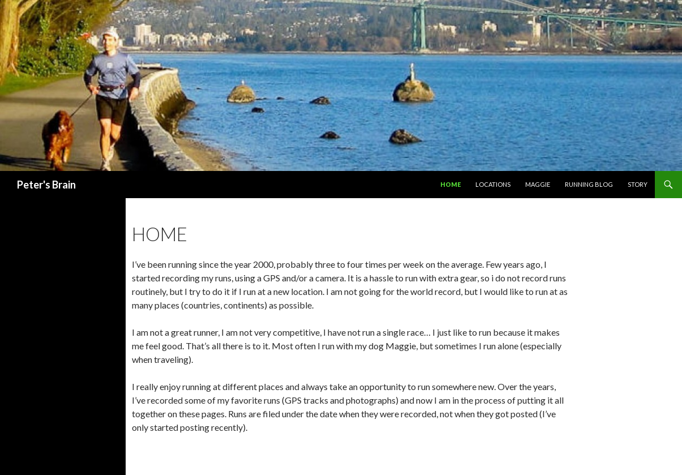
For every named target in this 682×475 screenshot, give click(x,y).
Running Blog (589, 184)
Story (637, 184)
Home (450, 184)
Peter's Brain (46, 184)
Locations (493, 184)
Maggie (537, 184)
